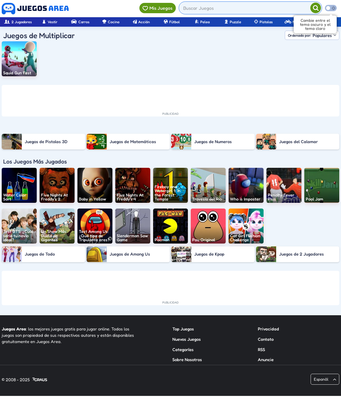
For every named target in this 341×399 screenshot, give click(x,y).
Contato (266, 339)
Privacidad (268, 329)
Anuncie (266, 359)
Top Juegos (183, 329)
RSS (261, 349)
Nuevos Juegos (186, 339)
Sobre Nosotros (187, 359)
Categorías (183, 349)
